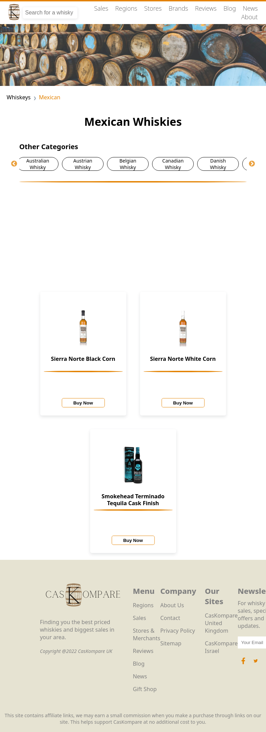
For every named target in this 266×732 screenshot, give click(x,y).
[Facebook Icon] (244, 664)
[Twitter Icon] (255, 664)
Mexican (49, 97)
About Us (172, 605)
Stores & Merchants (146, 634)
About (249, 17)
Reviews (205, 8)
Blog (229, 8)
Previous (14, 163)
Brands (178, 8)
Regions (126, 8)
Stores (153, 8)
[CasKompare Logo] (83, 614)
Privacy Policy (177, 630)
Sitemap (171, 643)
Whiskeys (19, 97)
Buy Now (83, 403)
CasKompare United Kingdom (221, 623)
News (250, 8)
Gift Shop (145, 689)
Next (251, 163)
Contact (170, 618)
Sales (101, 8)
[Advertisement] (133, 234)
